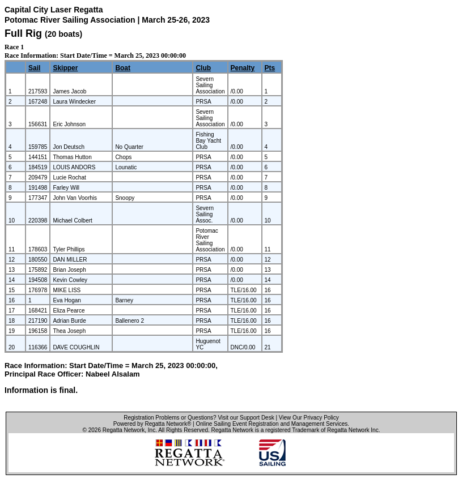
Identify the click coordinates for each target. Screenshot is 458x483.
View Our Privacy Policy (309, 417)
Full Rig (23, 33)
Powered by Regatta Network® (152, 424)
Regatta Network (124, 430)
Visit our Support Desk (246, 417)
